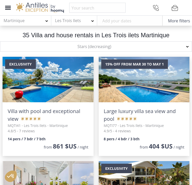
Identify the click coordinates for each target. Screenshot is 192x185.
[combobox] (25, 21)
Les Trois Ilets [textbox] (68, 20)
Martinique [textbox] (14, 20)
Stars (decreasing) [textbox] (94, 46)
